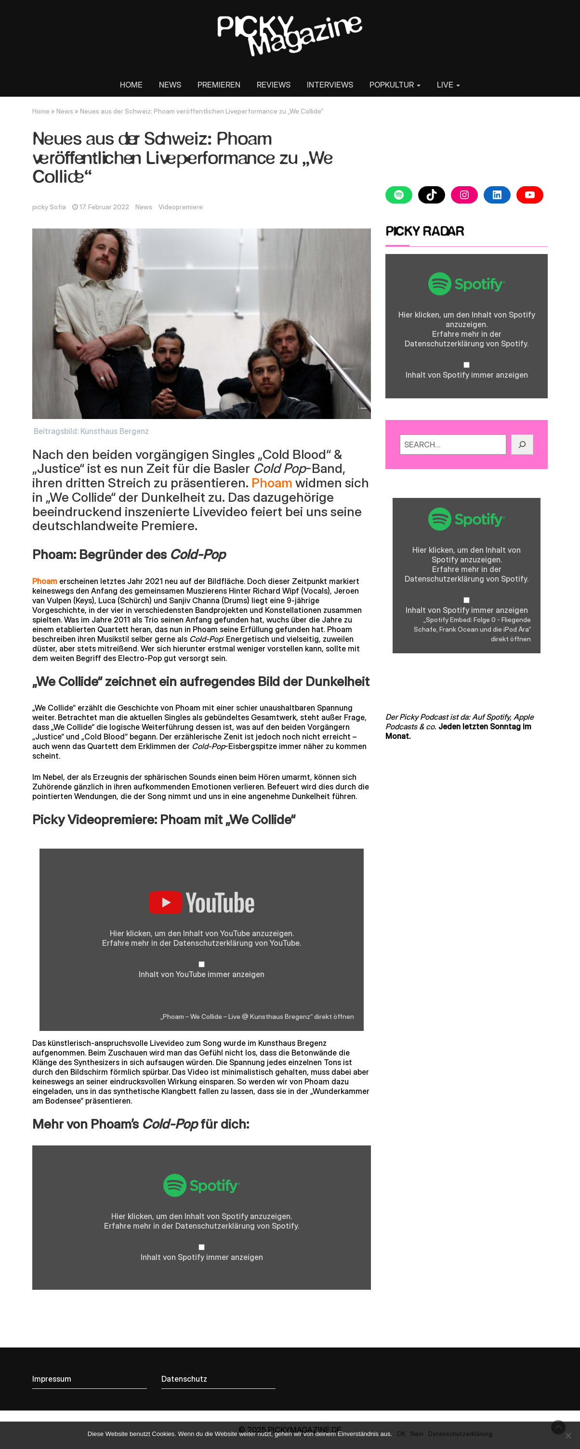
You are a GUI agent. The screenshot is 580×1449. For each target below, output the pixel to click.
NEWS (170, 84)
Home (41, 111)
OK (401, 1433)
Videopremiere (180, 207)
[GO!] (522, 444)
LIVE (448, 84)
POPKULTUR (395, 84)
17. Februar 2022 (104, 207)
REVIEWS (273, 84)
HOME (131, 84)
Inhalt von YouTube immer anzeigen (201, 974)
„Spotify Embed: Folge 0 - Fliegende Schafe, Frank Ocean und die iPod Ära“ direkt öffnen (472, 629)
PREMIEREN (219, 84)
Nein (416, 1433)
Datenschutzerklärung (213, 943)
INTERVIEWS (330, 84)
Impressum (51, 1379)
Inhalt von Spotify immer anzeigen (202, 1257)
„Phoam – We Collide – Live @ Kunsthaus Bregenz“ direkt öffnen (257, 1016)
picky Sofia (49, 207)
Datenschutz (184, 1379)
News (64, 111)
